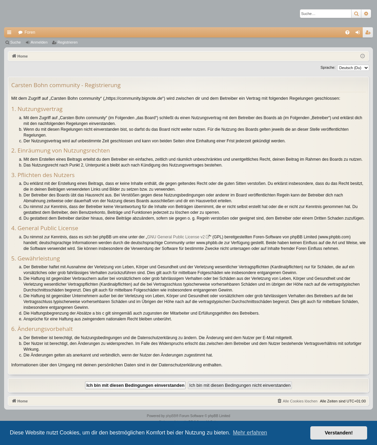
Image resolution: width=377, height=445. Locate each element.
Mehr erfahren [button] (250, 432)
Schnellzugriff (10, 33)
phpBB (171, 416)
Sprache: (328, 67)
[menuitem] (347, 32)
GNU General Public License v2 (176, 237)
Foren (29, 32)
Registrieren (68, 42)
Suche (15, 42)
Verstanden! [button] (339, 432)
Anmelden (39, 42)
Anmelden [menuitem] (359, 33)
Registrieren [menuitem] (369, 33)
